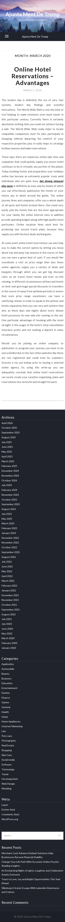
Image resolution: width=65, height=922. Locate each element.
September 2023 (11, 504)
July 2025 (7, 442)
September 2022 (11, 552)
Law (4, 731)
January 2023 (9, 533)
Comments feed (10, 814)
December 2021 (10, 595)
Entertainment (10, 688)
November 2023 (10, 494)
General (6, 707)
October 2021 (9, 604)
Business (6, 678)
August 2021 (9, 614)
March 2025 (8, 461)
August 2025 (9, 437)
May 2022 (7, 571)
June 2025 (7, 446)
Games (5, 702)
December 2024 (10, 470)
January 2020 (9, 647)
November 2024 (10, 475)
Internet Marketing (12, 726)
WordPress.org (10, 819)
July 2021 (7, 619)
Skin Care (7, 755)
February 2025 (9, 465)
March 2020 (8, 638)
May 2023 (7, 518)
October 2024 (9, 480)
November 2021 (10, 599)
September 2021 (11, 609)
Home (5, 716)
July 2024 (7, 485)
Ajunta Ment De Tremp (35, 36)
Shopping (7, 750)
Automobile (8, 668)
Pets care (7, 735)
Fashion (6, 692)
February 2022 (9, 585)
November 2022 (10, 542)
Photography (9, 740)
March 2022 (8, 580)
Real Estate (8, 745)
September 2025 (11, 432)
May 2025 (7, 451)
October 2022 (9, 547)
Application (8, 664)
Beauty (5, 673)
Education (7, 683)
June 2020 (7, 628)
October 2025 (9, 427)
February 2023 (9, 528)
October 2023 (9, 499)
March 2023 (8, 523)
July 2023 (7, 513)
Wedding (6, 788)
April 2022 (7, 576)
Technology (8, 769)
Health (5, 711)
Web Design (8, 783)
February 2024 (9, 489)
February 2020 (9, 643)
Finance (6, 697)
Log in (5, 804)
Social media (8, 759)
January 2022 (9, 590)
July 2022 (7, 561)
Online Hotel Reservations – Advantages (32, 76)
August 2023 (9, 509)
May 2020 (7, 633)
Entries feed (8, 809)
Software (7, 764)
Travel (5, 774)
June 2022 (7, 566)
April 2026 (7, 423)
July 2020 (7, 623)
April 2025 (7, 456)
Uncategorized (10, 778)
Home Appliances (11, 721)
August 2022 (9, 556)
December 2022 (10, 537)
